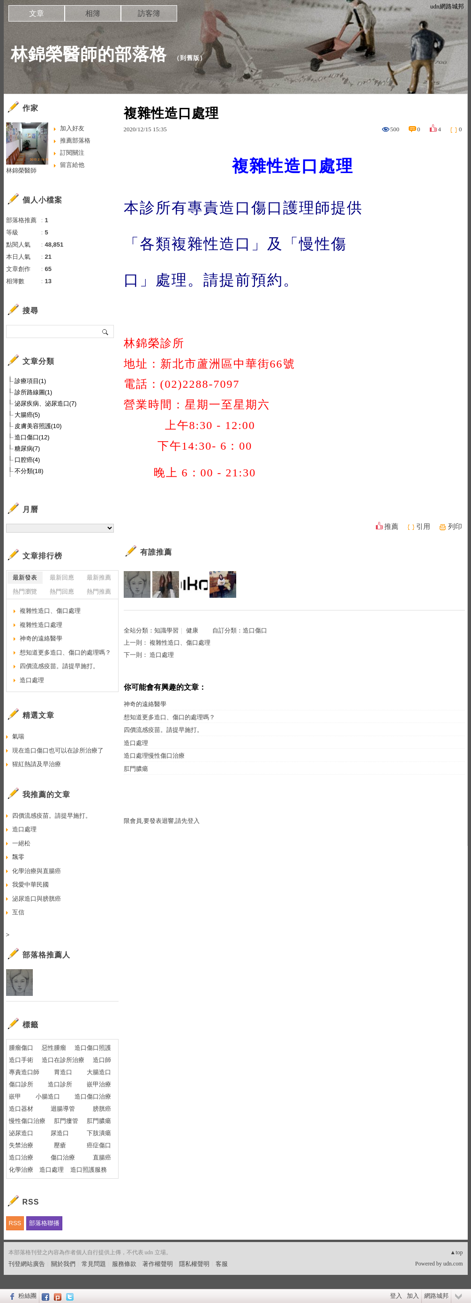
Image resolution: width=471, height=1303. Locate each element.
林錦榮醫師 (21, 170)
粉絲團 (27, 1295)
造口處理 (162, 654)
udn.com (453, 1263)
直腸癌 (102, 1157)
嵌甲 (15, 1096)
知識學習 (166, 630)
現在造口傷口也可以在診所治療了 (58, 750)
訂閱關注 (72, 152)
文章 (36, 13)
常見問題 (94, 1263)
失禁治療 (21, 1145)
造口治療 (21, 1157)
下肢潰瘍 (99, 1133)
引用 (423, 526)
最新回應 (62, 577)
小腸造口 (48, 1096)
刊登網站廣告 (26, 1263)
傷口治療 (63, 1157)
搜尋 (105, 331)
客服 (222, 1263)
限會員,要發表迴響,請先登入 (162, 820)
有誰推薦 (156, 552)
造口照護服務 (88, 1169)
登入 (396, 1295)
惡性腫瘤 (54, 1047)
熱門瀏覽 (25, 591)
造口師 (102, 1059)
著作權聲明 (157, 1263)
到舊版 (190, 57)
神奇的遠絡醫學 (145, 704)
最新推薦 (99, 577)
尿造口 (60, 1133)
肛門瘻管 (66, 1120)
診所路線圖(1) (33, 392)
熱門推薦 (99, 591)
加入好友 (72, 128)
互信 (18, 912)
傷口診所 (21, 1084)
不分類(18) (29, 471)
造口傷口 (255, 630)
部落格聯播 (44, 1223)
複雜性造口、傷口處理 (180, 642)
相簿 (92, 13)
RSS (15, 1223)
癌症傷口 (99, 1145)
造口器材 (21, 1108)
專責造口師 (24, 1072)
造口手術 (21, 1059)
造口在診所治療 (63, 1059)
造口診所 (60, 1084)
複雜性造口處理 (41, 624)
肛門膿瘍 (136, 768)
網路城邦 (436, 1295)
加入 (413, 1295)
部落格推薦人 (46, 955)
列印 (455, 526)
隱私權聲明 (194, 1263)
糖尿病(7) (27, 448)
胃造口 (63, 1072)
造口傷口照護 (93, 1047)
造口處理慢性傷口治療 (154, 755)
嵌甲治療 (99, 1084)
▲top (456, 1252)
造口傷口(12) (32, 437)
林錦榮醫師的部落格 (89, 54)
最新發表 (25, 577)
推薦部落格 (75, 140)
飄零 (18, 856)
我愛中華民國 (30, 884)
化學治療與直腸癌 (36, 870)
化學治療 (21, 1169)
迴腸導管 (63, 1108)
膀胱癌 (102, 1108)
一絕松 (21, 843)
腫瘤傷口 (21, 1047)
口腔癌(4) (27, 459)
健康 (192, 630)
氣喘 (18, 736)
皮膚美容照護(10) (38, 425)
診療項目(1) (30, 380)
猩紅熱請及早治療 (36, 764)
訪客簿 (149, 13)
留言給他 (72, 164)
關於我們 (63, 1263)
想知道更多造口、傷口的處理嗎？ (169, 717)
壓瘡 (60, 1145)
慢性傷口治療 (27, 1120)
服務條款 (124, 1263)
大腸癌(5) (27, 414)
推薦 (391, 526)
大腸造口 (99, 1072)
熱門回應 (62, 591)
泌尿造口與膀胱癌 (36, 898)
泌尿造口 (21, 1133)
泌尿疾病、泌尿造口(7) (46, 403)
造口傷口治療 (93, 1096)
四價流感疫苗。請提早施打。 (163, 729)
